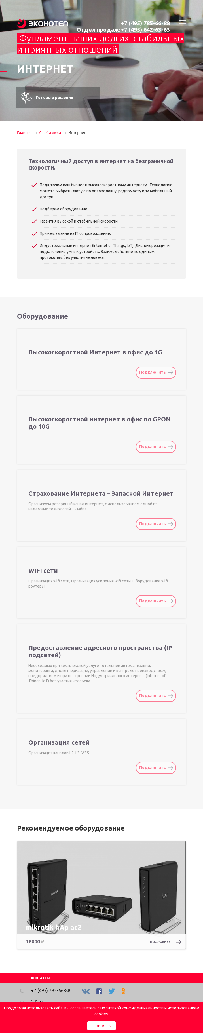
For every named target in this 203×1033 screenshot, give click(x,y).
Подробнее (166, 942)
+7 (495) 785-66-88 (145, 23)
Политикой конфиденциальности (132, 1008)
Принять (101, 1025)
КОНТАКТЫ (40, 978)
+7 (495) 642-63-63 (145, 29)
